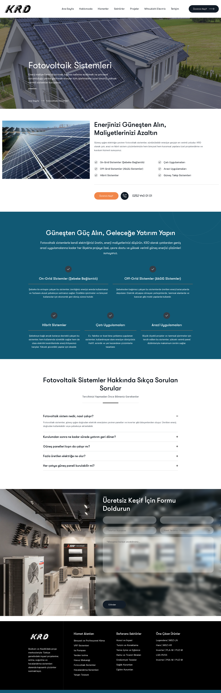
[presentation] (123, 585)
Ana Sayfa (36, 101)
